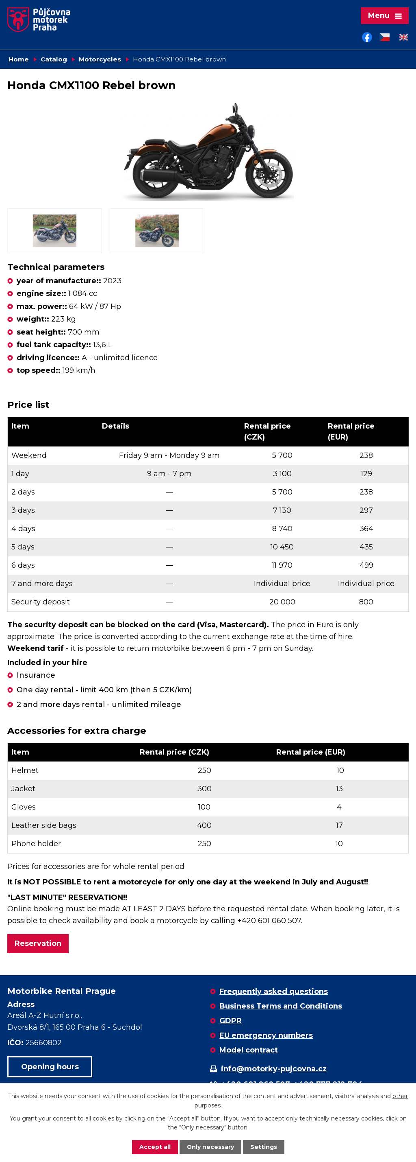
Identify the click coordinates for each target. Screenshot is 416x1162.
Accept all (154, 1147)
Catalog (54, 60)
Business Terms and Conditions (280, 1006)
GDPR (230, 1021)
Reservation (38, 944)
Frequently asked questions (273, 992)
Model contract (248, 1050)
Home (19, 60)
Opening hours (50, 1067)
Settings (263, 1147)
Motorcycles (100, 60)
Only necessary (210, 1147)
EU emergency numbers (266, 1036)
